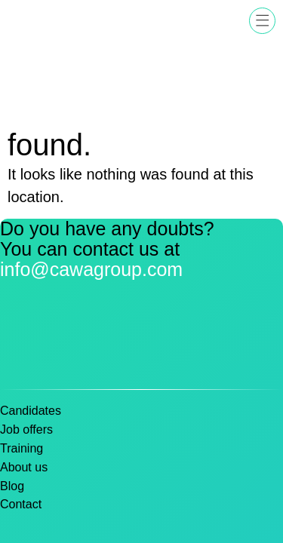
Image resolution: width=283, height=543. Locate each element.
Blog (12, 486)
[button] (262, 21)
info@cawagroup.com (91, 269)
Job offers (26, 429)
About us (24, 467)
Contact (21, 504)
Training (21, 448)
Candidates (30, 410)
